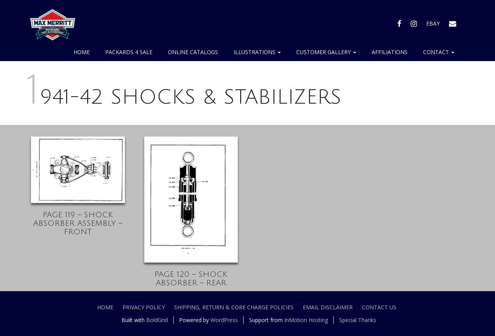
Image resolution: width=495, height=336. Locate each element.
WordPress (224, 320)
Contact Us (379, 307)
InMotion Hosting (306, 320)
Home (81, 52)
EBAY (433, 23)
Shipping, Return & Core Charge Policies (234, 307)
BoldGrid (157, 320)
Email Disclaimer (328, 307)
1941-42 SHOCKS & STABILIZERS (184, 97)
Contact (438, 52)
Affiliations (390, 52)
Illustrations (257, 52)
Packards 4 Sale (128, 52)
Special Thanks (357, 320)
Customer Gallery (326, 52)
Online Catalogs (193, 52)
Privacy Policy (144, 307)
